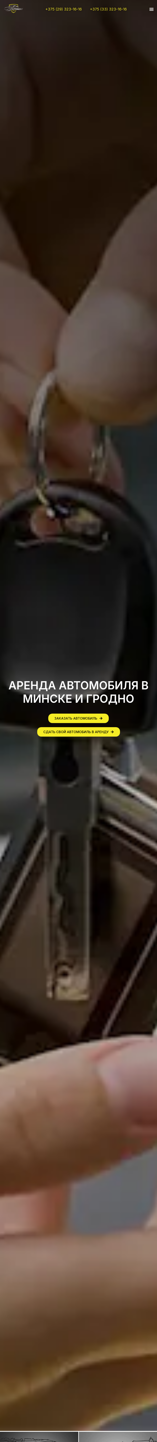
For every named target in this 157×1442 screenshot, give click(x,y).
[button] (151, 9)
